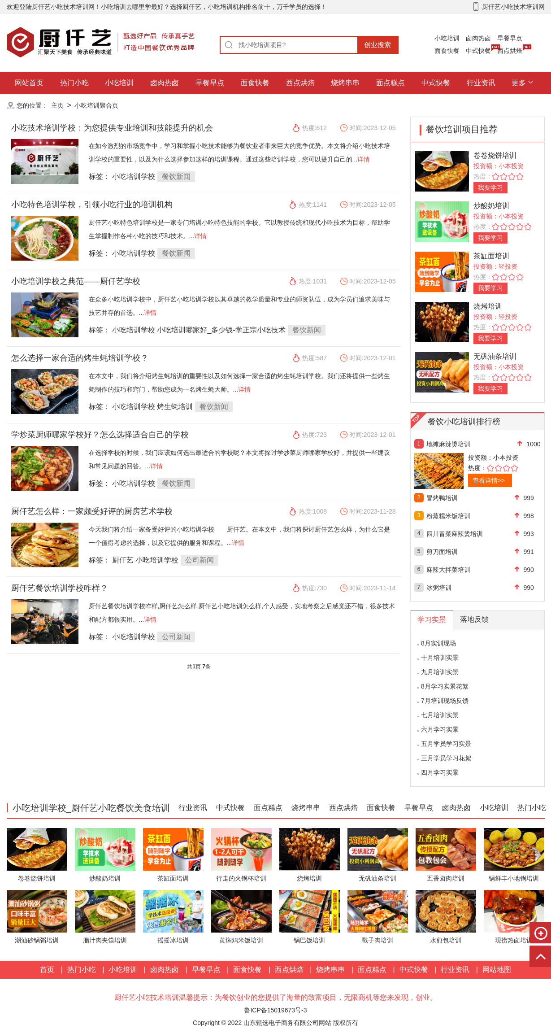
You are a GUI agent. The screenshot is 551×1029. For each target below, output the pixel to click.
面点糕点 (390, 83)
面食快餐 (447, 50)
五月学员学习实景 (446, 743)
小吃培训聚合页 (96, 105)
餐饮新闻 (176, 176)
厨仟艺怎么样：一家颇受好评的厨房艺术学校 (92, 511)
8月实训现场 (438, 643)
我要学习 (490, 187)
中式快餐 (478, 50)
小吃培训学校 (133, 176)
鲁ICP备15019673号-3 (275, 1010)
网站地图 (496, 969)
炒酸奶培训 (491, 205)
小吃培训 (447, 38)
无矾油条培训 (494, 356)
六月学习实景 (440, 729)
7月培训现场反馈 (445, 700)
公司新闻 (199, 560)
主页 (57, 105)
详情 (363, 159)
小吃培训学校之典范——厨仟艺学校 (75, 281)
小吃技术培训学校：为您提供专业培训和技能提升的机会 (112, 127)
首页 (47, 969)
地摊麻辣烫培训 (448, 444)
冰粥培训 (438, 587)
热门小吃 (74, 83)
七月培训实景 (440, 715)
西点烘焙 (509, 50)
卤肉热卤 (478, 38)
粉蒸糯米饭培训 (448, 515)
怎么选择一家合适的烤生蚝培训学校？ (79, 357)
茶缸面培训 (491, 256)
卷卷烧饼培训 (494, 155)
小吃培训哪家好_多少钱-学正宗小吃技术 (221, 330)
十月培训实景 (440, 657)
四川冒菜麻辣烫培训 (454, 533)
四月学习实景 (440, 772)
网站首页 (29, 83)
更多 (519, 83)
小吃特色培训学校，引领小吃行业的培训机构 (92, 204)
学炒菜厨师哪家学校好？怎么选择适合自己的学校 (100, 434)
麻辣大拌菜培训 (448, 569)
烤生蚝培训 (175, 406)
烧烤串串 (345, 83)
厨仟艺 (123, 560)
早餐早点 (509, 38)
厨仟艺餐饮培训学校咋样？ (59, 588)
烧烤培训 (487, 306)
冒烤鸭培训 (442, 497)
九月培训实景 (440, 672)
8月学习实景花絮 (445, 686)
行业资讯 (481, 83)
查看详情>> (489, 480)
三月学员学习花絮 (446, 758)
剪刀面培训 (442, 551)
